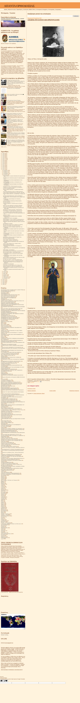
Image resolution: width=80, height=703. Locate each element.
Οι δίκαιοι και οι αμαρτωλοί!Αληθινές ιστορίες (10, 400)
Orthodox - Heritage (5, 513)
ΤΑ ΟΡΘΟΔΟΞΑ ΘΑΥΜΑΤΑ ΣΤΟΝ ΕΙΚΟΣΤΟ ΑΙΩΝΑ (11, 460)
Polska (2, 518)
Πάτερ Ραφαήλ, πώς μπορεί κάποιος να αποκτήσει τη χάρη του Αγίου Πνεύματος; (15, 127)
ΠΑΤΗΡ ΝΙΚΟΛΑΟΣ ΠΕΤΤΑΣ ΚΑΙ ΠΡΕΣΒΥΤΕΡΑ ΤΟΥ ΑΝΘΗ (13, 418)
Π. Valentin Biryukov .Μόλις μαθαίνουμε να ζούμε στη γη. (12, 409)
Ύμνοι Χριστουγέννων (5, 472)
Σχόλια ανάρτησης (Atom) (39, 393)
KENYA (2, 505)
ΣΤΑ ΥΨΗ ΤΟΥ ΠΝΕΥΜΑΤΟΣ (7, 442)
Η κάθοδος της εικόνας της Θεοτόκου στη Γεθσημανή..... (13, 187)
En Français (3, 492)
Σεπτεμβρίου (5, 173)
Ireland (2, 501)
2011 (3, 280)
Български (3, 534)
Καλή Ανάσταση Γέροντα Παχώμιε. (14, 100)
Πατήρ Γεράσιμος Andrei (6, 412)
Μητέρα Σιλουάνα (4, 386)
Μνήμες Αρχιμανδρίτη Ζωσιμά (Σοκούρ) (9, 387)
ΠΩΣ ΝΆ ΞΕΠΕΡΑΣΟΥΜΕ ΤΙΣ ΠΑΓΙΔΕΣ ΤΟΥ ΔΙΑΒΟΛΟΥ (12, 435)
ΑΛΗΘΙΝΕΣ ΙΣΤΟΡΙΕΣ (5, 299)
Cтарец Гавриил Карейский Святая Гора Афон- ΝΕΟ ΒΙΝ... (14, 192)
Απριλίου (5, 274)
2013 (3, 169)
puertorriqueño (4, 520)
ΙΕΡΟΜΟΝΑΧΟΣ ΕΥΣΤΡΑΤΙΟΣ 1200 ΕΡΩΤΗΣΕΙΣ (11, 361)
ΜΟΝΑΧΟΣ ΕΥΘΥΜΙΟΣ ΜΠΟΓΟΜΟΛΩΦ (9, 388)
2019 (3, 161)
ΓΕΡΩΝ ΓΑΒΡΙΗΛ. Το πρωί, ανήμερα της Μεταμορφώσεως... (14, 219)
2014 (3, 167)
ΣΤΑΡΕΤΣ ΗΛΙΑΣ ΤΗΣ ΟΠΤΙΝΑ (7, 443)
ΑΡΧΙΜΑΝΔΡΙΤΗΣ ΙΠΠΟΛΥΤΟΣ (7, 315)
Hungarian (3, 498)
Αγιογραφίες (3, 292)
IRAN (2, 500)
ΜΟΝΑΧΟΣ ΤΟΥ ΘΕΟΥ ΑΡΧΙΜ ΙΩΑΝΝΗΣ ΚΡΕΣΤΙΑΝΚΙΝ (12, 391)
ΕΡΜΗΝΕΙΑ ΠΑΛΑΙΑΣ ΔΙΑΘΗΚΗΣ (7, 341)
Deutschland (3, 490)
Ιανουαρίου (5, 278)
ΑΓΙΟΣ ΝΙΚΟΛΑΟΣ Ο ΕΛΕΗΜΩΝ (7, 297)
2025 (3, 154)
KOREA (2, 506)
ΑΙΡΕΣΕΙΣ (3, 298)
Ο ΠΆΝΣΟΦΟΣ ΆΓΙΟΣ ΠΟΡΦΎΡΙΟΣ (8, 399)
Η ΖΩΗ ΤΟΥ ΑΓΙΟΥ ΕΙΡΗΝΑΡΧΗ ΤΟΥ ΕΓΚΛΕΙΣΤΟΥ (11, 347)
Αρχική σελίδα (53, 390)
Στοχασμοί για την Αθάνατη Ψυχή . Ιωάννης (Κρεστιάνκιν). (12, 452)
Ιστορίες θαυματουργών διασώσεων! (8, 363)
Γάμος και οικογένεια (5, 326)
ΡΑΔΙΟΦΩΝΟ (3, 436)
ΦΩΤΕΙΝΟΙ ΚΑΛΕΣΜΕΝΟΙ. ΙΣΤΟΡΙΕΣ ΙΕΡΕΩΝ (10, 474)
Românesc (3, 521)
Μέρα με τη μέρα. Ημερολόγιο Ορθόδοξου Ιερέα (10, 382)
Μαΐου (4, 273)
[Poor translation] (5, 681)
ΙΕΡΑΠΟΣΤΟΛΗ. (4, 358)
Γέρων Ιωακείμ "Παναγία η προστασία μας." (11, 240)
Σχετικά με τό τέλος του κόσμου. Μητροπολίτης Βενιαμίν (12, 458)
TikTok (2, 529)
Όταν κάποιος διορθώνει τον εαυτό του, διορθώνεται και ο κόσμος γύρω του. (15, 114)
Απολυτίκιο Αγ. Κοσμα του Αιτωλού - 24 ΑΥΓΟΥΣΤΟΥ (12, 209)
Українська (3, 536)
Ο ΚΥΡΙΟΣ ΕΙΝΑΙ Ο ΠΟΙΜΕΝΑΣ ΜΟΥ (8, 398)
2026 (3, 153)
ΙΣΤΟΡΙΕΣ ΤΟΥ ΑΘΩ (5, 364)
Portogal (2, 519)
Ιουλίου (4, 271)
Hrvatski (2, 497)
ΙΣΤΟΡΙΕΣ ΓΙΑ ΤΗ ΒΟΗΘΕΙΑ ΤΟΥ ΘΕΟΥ (9, 362)
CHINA (2, 486)
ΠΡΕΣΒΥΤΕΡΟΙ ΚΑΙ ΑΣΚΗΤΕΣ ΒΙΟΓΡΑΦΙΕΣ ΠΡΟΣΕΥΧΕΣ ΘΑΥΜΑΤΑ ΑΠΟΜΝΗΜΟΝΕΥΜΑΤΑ (12, 430)
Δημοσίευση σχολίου (31, 388)
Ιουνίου (4, 272)
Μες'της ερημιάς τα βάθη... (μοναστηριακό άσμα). (12, 252)
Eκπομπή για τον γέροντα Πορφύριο (9, 258)
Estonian (2, 495)
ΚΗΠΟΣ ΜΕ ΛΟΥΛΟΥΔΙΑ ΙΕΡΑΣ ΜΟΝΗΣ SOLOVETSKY (12, 375)
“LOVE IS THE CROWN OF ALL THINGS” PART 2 (12, 243)
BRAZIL (2, 483)
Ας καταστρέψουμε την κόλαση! (7, 319)
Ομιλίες (2, 403)
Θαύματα (3, 356)
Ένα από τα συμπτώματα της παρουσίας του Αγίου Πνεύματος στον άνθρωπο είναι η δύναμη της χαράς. (16, 107)
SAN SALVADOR (4, 524)
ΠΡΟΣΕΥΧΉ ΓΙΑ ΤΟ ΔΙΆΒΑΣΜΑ (13, 88)
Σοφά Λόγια (3, 441)
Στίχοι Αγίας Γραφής (5, 445)
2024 (3, 155)
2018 (3, 163)
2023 (3, 157)
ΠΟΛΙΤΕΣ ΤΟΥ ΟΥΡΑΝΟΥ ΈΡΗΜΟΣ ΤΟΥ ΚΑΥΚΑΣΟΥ (12, 428)
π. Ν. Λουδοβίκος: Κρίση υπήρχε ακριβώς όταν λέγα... (12, 211)
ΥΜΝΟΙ (2, 471)
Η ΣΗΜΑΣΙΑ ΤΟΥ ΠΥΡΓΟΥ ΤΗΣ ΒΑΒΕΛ (10, 218)
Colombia (3, 487)
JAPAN (2, 504)
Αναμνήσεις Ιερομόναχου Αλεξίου (7, 302)
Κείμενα (2, 372)
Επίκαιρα (3, 337)
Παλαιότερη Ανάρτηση (74, 390)
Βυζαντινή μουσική (4, 325)
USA (2, 531)
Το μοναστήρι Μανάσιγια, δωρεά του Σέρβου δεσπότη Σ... (13, 191)
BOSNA (2, 482)
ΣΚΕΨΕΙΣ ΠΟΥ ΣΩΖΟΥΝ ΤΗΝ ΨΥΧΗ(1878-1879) (11, 439)
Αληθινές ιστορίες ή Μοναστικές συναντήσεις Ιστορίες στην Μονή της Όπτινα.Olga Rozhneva (12, 301)
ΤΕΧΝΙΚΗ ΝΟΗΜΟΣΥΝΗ (6, 462)
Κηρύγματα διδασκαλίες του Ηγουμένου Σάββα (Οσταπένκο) (13, 377)
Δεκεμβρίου (5, 170)
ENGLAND (3, 493)
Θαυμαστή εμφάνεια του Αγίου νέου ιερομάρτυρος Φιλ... (13, 266)
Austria (2, 479)
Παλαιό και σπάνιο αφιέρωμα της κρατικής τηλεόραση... (13, 205)
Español (2, 494)
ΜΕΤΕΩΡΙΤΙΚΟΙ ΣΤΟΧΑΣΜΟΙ (7, 385)
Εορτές (2, 336)
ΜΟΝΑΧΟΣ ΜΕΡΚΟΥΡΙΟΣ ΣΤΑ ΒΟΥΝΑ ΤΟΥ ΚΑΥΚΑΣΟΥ (12, 389)
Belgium (2, 481)
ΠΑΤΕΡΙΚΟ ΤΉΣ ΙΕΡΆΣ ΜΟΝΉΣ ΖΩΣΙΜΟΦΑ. (10, 411)
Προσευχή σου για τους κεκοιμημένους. (9, 431)
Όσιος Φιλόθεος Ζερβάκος (6, 407)
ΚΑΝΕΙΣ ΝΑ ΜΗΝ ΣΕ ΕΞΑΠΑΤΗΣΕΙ (8, 369)
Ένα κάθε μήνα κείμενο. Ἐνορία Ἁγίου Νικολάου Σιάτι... (13, 259)
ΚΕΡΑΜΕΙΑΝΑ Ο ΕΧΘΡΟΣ (6, 374)
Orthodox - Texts (4, 514)
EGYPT (2, 491)
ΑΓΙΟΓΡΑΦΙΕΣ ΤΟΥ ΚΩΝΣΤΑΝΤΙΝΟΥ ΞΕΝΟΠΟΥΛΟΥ (12, 210)
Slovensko (3, 525)
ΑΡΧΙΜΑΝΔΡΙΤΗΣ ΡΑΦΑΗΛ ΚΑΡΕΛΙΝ (8, 318)
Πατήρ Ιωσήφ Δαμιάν (5, 417)
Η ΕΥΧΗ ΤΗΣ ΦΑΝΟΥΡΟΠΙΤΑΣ (8, 188)
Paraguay (3, 516)
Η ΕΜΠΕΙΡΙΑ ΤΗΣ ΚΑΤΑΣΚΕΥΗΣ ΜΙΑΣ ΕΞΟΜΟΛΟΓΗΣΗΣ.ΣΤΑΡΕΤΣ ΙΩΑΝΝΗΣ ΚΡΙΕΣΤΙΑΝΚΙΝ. (12, 345)
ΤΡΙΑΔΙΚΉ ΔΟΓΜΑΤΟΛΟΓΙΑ (6, 470)
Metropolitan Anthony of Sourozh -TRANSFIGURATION (13, 260)
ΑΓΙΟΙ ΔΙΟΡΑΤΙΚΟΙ (4, 293)
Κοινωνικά (3, 379)
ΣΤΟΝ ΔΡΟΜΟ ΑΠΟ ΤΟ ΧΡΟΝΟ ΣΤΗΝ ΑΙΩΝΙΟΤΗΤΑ (11, 449)
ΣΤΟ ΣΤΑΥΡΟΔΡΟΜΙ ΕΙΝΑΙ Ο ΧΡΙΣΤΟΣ (9, 446)
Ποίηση (2, 427)
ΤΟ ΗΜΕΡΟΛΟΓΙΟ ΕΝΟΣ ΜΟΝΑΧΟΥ (8, 463)
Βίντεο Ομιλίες (4, 324)
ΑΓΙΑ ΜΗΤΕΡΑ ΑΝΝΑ (5, 291)
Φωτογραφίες (3, 475)
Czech (2, 488)
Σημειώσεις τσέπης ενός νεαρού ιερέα (8, 438)
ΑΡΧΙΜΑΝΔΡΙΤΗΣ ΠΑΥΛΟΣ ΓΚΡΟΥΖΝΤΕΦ (9, 317)
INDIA (2, 499)
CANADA (3, 484)
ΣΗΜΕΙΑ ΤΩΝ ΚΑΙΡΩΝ (5, 437)
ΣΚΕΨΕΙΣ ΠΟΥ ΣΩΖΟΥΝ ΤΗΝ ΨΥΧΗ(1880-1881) (11, 440)
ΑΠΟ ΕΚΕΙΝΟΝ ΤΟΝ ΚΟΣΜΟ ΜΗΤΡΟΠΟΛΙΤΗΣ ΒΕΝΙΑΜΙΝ (13, 306)
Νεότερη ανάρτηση (32, 390)
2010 (3, 281)
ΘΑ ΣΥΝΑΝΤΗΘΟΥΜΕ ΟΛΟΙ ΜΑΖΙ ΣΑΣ (9, 354)
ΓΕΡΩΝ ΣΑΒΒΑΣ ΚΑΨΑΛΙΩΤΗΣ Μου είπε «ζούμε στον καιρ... (14, 257)
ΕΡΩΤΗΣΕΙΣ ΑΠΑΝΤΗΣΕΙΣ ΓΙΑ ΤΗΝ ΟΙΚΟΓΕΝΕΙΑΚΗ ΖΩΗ (12, 342)
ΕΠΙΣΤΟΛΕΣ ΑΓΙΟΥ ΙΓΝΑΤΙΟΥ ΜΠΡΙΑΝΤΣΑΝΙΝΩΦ (11, 340)
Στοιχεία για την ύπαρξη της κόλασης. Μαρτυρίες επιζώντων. (13, 447)
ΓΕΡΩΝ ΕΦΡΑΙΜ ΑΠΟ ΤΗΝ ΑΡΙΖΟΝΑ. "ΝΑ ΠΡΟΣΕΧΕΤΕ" (13, 250)
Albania (2, 476)
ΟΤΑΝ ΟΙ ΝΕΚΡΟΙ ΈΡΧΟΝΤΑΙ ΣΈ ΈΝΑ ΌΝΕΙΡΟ (10, 408)
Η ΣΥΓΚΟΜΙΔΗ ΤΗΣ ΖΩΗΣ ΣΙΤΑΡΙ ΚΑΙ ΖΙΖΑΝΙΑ (10, 352)
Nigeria (2, 511)
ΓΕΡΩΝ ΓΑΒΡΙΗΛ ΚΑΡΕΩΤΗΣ (8, 244)
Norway (2, 512)
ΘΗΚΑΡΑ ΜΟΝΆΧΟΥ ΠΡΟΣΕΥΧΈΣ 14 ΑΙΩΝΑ (10, 357)
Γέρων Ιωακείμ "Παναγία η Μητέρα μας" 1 (10, 239)
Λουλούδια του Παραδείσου (6, 381)
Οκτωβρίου (5, 172)
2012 (3, 279)
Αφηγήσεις (3, 320)
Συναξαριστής (3, 457)
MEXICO (2, 508)
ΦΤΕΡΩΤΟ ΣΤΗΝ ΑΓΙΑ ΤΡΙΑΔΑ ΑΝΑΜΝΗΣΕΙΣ (10, 473)
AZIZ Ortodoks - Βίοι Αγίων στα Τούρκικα (9, 480)
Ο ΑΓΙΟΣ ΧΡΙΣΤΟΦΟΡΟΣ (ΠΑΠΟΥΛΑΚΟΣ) (9, 393)
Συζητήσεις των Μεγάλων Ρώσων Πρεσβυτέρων (10, 454)
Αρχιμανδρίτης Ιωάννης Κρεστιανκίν (8, 316)
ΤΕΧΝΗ (2, 461)
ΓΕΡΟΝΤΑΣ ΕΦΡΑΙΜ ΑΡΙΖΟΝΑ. (8, 238)
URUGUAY (3, 530)
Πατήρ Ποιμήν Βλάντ (5, 420)
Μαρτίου (5, 275)
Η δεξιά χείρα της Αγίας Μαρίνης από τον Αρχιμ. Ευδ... (12, 265)
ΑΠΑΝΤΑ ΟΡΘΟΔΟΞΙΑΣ (19, 6)
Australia (2, 478)
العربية (2, 538)
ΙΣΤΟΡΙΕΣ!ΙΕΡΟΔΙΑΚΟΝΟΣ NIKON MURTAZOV (10, 365)
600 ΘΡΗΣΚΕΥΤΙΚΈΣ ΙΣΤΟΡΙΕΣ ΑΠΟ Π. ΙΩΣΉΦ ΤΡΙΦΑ (12, 289)
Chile (2, 485)
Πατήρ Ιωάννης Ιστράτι (5, 416)
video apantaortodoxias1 (6, 533)
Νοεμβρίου (5, 171)
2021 (3, 159)
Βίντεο (2, 323)
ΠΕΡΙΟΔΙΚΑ (3, 423)
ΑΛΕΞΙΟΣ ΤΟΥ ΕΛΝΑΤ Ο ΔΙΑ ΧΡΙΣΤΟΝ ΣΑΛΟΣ (43, 20)
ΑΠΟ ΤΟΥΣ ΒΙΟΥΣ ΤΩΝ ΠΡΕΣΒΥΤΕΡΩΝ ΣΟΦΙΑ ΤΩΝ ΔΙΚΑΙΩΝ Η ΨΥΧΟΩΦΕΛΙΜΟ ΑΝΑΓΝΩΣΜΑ (11, 309)
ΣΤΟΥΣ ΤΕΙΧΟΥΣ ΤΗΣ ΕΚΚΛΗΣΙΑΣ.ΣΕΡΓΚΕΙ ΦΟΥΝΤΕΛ (12, 450)
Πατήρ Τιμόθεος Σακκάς (5, 421)
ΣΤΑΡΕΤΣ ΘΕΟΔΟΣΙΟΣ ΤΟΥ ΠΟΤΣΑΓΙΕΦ (9, 444)
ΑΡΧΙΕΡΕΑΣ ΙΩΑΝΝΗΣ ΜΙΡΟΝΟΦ (8, 312)
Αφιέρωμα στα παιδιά (5, 321)
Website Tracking (4, 634)
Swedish (2, 526)
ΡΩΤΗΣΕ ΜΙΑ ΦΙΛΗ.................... (9, 202)
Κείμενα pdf (3, 373)
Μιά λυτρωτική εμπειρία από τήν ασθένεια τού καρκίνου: (13, 224)
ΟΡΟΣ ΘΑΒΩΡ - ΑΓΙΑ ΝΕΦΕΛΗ (8, 249)
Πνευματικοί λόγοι (4, 426)
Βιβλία (2, 322)
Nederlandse (3, 509)
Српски (2, 535)
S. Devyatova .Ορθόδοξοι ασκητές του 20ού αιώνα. (11, 523)
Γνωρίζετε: (3, 329)
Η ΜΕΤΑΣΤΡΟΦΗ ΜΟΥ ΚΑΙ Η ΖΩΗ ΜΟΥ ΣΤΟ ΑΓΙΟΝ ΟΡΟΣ (13, 348)
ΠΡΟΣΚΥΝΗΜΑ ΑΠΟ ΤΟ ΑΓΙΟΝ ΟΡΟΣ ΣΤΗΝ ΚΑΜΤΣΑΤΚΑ (13, 432)
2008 (3, 284)
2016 (3, 165)
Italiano (2, 503)
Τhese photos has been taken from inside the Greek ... (12, 206)
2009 (3, 282)
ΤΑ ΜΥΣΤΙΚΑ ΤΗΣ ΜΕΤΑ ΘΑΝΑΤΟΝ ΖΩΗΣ (9, 459)
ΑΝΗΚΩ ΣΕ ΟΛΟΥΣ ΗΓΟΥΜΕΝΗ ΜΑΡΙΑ (9, 303)
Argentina (3, 477)
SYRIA (2, 528)
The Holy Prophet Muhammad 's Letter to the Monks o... (13, 195)
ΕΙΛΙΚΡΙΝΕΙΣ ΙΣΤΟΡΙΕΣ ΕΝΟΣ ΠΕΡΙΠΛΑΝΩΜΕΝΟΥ (11, 334)
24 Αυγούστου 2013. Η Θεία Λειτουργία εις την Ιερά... (12, 186)
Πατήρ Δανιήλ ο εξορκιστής (6, 413)
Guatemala (3, 496)
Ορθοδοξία (32, 382)
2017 (3, 164)
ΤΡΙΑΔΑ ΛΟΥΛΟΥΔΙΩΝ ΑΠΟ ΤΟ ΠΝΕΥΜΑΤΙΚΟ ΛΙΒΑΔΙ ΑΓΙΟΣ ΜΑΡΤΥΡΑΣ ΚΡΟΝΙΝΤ (12, 469)
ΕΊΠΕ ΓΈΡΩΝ (4, 335)
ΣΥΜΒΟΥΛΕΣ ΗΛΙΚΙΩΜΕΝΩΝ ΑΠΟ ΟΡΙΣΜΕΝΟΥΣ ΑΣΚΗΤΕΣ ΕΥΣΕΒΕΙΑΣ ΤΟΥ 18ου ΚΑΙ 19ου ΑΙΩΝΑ (11, 456)
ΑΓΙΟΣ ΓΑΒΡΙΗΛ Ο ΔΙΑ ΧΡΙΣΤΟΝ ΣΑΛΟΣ (9, 294)
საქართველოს (4, 537)
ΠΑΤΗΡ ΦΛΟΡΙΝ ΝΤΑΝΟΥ (6, 422)
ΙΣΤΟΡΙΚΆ (3, 366)
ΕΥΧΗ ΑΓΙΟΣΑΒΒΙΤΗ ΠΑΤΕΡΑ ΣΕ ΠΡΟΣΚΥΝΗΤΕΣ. (12, 200)
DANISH (2, 489)
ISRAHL (2, 502)
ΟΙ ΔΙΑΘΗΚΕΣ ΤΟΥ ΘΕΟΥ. (8, 223)
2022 (3, 158)
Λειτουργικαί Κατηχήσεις (6, 380)
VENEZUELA (3, 532)
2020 (3, 160)
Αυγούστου (5, 174)
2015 (3, 166)
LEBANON (3, 507)
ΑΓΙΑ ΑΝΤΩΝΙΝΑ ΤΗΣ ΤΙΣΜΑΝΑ (7, 290)
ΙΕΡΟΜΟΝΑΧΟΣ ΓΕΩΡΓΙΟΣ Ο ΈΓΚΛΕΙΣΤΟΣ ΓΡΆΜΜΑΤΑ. (12, 359)
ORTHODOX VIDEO (5, 515)
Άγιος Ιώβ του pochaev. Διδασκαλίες (8, 296)
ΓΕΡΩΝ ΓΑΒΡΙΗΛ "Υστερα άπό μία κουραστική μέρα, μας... (13, 220)
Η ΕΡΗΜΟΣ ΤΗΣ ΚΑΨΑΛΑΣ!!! (8, 263)
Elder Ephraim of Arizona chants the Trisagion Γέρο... (12, 237)
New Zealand (3, 510)
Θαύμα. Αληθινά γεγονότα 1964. (7, 355)
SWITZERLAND (4, 527)
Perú (2, 517)
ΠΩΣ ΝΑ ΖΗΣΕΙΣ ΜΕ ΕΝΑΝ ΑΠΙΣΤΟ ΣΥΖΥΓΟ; (10, 434)
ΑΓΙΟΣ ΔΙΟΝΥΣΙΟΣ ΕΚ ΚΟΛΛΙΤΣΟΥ (8, 295)
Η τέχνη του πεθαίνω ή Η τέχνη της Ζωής (9, 353)
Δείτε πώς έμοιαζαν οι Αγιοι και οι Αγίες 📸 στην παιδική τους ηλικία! (15, 95)
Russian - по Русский (5, 522)
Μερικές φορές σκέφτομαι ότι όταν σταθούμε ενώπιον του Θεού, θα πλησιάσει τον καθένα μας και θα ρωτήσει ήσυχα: (16, 133)
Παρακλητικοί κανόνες (5, 410)
